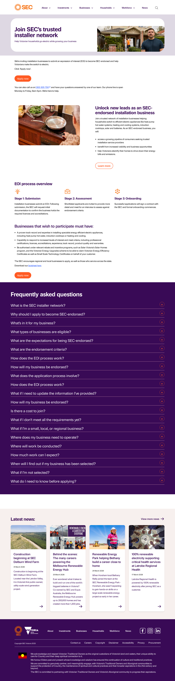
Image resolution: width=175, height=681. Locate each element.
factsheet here (34, 265)
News (128, 630)
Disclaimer (113, 642)
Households (98, 630)
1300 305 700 (42, 87)
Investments (64, 630)
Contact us (75, 642)
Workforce (115, 630)
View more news (152, 519)
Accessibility (128, 642)
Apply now (23, 78)
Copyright (100, 642)
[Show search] (157, 8)
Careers (88, 642)
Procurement (154, 642)
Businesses (81, 630)
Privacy (141, 642)
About (50, 630)
